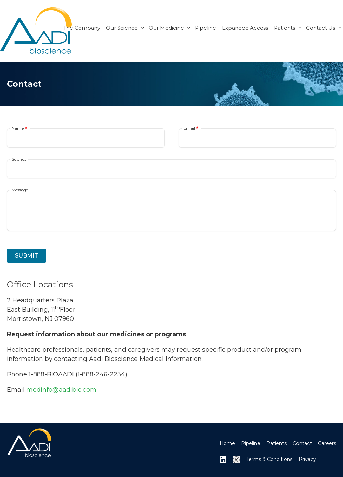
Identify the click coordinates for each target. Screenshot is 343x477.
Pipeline (205, 28)
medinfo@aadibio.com (61, 389)
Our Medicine (170, 28)
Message (20, 190)
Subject (19, 159)
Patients (288, 28)
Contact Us (324, 28)
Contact (302, 443)
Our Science (125, 28)
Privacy (307, 459)
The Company (81, 28)
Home (227, 443)
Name (18, 128)
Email (189, 128)
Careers (327, 443)
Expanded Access (245, 28)
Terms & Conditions (269, 459)
